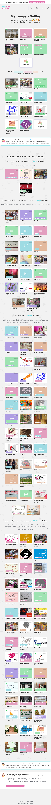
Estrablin (45, 524)
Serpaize (23, 322)
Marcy (41, 524)
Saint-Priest (6, 319)
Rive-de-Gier (8, 526)
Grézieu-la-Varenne (45, 204)
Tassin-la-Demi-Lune (10, 204)
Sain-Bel (37, 322)
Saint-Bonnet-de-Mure (42, 320)
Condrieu (45, 528)
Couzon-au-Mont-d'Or (19, 320)
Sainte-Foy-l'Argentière (29, 526)
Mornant (27, 320)
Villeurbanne (30, 204)
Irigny (33, 165)
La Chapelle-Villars (38, 528)
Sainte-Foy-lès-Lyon (21, 165)
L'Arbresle (5, 524)
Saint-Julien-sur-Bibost (34, 524)
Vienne (14, 524)
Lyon (17, 204)
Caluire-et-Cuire (25, 206)
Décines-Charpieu (30, 319)
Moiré (49, 528)
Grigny (18, 319)
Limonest (45, 319)
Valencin (42, 322)
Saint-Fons (29, 165)
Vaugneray (23, 319)
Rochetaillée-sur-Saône (8, 320)
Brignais (3, 204)
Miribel (35, 320)
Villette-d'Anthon (16, 526)
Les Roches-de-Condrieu (27, 529)
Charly (20, 204)
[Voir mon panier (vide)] (42, 8)
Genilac (17, 528)
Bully (27, 524)
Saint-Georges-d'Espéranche (26, 528)
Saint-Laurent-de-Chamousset (7, 528)
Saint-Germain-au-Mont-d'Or (14, 322)
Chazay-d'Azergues (30, 322)
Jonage (10, 524)
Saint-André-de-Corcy (40, 526)
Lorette (19, 529)
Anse (22, 526)
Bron (35, 204)
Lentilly (31, 320)
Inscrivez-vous (9, 141)
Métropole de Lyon (32, 764)
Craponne (24, 204)
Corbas (38, 204)
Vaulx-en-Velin (12, 319)
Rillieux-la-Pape (39, 319)
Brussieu (23, 524)
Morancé (18, 524)
